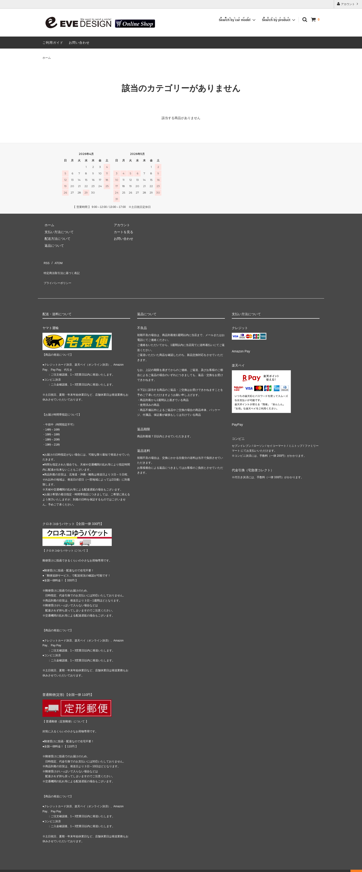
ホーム (46, 57)
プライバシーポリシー (58, 275)
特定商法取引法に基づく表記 (63, 268)
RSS (45, 261)
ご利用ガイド (52, 42)
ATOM (56, 261)
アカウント (348, 4)
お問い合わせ (79, 42)
